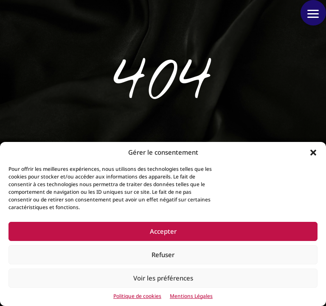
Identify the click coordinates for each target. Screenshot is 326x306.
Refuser (163, 254)
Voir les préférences (163, 278)
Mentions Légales (191, 296)
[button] (313, 152)
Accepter (163, 231)
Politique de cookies (137, 296)
